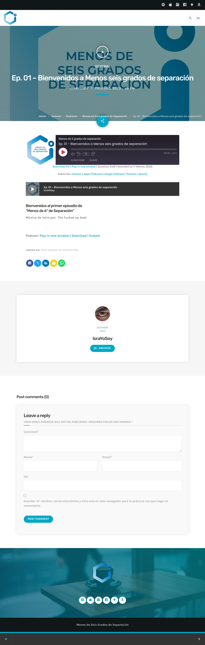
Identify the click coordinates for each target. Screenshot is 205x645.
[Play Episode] (63, 152)
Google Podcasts (114, 174)
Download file (61, 166)
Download (79, 236)
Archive (102, 348)
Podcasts (71, 116)
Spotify (142, 174)
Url (26, 476)
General (56, 116)
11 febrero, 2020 (106, 88)
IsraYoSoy (79, 88)
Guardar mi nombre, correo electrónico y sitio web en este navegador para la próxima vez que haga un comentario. (96, 503)
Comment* (31, 432)
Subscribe (78, 160)
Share (94, 160)
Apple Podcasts (93, 174)
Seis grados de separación (59, 250)
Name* (28, 457)
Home (42, 116)
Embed (94, 236)
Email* (107, 457)
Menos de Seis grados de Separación (104, 116)
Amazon (77, 174)
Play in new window (84, 166)
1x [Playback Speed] (85, 153)
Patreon (131, 174)
